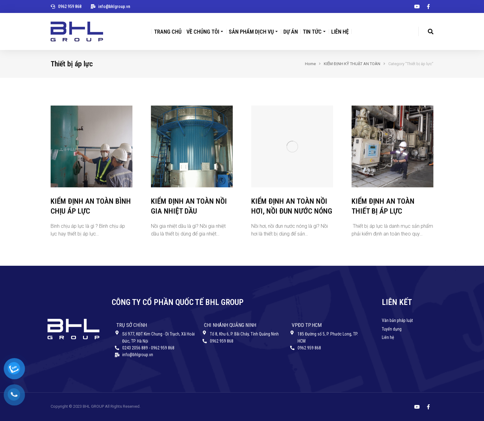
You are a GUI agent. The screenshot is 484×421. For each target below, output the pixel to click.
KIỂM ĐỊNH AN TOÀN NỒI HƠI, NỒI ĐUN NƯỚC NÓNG (291, 206)
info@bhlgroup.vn (114, 6)
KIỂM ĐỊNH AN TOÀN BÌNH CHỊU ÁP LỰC (91, 206)
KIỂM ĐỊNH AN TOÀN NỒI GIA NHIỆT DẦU (189, 206)
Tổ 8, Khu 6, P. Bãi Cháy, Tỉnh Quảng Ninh (244, 333)
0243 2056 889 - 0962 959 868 (148, 347)
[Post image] (91, 146)
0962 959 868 (69, 6)
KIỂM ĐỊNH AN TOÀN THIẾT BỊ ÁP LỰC (383, 206)
